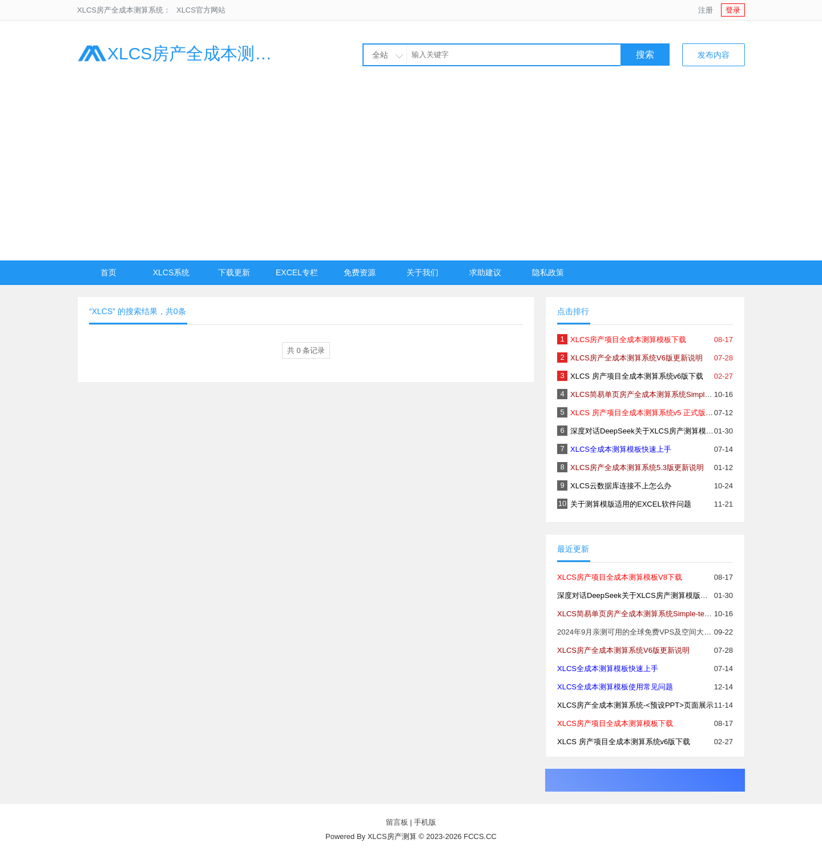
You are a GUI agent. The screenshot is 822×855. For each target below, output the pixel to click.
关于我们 (422, 272)
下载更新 (234, 272)
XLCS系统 (171, 272)
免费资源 (360, 272)
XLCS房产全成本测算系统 (182, 53)
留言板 (397, 822)
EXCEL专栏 (297, 272)
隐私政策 (548, 272)
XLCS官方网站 (200, 10)
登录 (733, 10)
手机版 (425, 822)
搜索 (645, 54)
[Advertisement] (411, 175)
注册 (705, 10)
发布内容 (714, 54)
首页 (108, 272)
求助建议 (485, 272)
